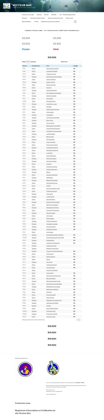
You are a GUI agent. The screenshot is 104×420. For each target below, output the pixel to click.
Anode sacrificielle (51, 79)
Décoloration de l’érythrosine (53, 275)
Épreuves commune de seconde (55, 18)
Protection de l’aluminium (52, 210)
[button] (30, 66)
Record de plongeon (51, 158)
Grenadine (49, 106)
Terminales (54, 14)
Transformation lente (51, 265)
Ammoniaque (49, 232)
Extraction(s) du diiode (52, 145)
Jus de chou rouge (50, 316)
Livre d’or (36, 21)
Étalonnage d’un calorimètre (53, 125)
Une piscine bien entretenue (53, 128)
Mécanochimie (50, 136)
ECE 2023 (26, 43)
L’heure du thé (49, 273)
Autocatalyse (49, 98)
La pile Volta (49, 153)
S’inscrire (46, 14)
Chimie (33, 68)
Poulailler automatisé (51, 229)
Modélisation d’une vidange (53, 286)
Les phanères (49, 115)
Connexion (39, 14)
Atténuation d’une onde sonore (54, 300)
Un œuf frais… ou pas (51, 104)
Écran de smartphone (51, 221)
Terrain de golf (49, 254)
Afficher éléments (29, 61)
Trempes (48, 305)
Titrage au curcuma (51, 74)
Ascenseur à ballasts (51, 161)
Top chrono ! (49, 262)
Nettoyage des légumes (52, 150)
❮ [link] (76, 319)
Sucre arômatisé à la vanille (53, 188)
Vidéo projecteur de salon (52, 109)
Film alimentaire (50, 139)
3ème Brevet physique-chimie (38, 18)
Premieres (25, 18)
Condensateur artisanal (52, 147)
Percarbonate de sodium (52, 68)
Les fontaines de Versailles (52, 117)
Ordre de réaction (50, 199)
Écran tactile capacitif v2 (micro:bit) (55, 237)
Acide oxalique (50, 112)
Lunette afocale (50, 196)
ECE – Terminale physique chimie (67, 14)
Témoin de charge (50, 213)
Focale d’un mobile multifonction (54, 251)
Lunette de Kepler (50, 134)
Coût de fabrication (51, 155)
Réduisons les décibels (52, 180)
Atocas (48, 259)
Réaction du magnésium (52, 205)
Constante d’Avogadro (52, 71)
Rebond (48, 172)
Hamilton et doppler (51, 95)
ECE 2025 (26, 38)
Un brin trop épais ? (51, 226)
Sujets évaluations (27, 21)
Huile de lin (49, 292)
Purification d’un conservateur (53, 131)
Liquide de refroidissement (53, 243)
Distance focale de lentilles (53, 202)
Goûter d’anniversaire (51, 169)
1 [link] (78, 319)
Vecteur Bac (22, 5)
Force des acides (50, 267)
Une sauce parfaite (51, 295)
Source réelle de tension (52, 308)
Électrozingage (50, 218)
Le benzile (48, 164)
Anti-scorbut (49, 215)
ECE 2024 (57, 38)
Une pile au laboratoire (51, 175)
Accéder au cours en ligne (28, 14)
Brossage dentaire (50, 101)
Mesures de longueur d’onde (53, 281)
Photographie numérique (52, 207)
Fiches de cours (70, 18)
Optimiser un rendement (52, 289)
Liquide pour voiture (51, 245)
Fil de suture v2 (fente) (51, 314)
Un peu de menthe (50, 142)
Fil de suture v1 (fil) (50, 311)
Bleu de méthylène (50, 278)
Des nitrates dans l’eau (51, 183)
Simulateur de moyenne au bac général (50, 21)
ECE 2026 (52, 57)
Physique (34, 76)
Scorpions (48, 87)
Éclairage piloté (50, 240)
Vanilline (48, 185)
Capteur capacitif (50, 82)
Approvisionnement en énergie (54, 76)
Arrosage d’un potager (52, 224)
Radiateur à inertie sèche (52, 248)
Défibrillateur (49, 177)
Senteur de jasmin (50, 256)
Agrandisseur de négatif (52, 303)
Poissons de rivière (51, 85)
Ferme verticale (50, 123)
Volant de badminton (51, 90)
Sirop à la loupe (50, 297)
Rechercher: (64, 61)
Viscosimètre (49, 194)
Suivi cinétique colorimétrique (53, 93)
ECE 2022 (57, 43)
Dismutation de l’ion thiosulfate (54, 284)
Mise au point (49, 120)
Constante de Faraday (51, 166)
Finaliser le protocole (51, 191)
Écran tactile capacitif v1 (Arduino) (54, 235)
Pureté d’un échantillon (52, 270)
